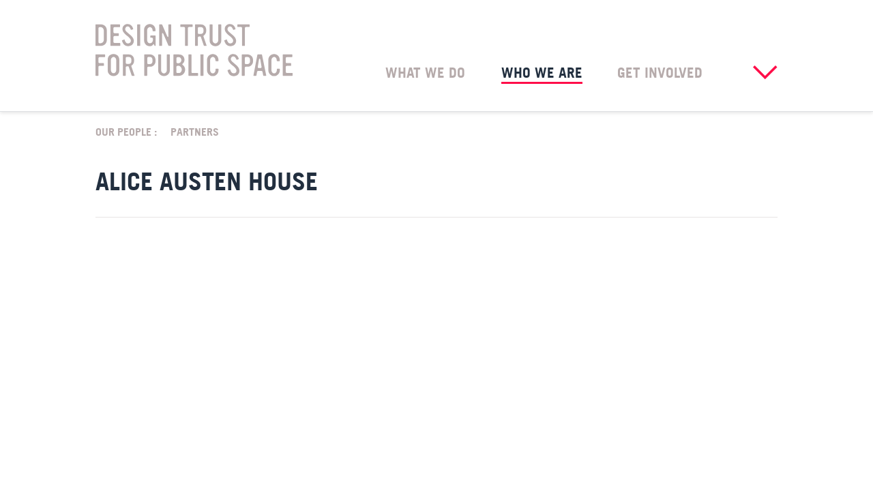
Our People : (126, 131)
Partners (195, 131)
